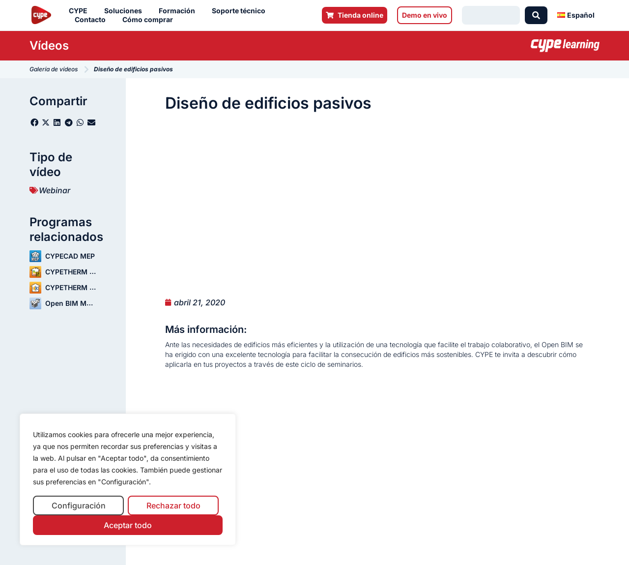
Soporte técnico (241, 10)
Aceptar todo (128, 525)
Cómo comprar (150, 19)
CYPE (80, 10)
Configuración (79, 505)
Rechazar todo (173, 505)
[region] (128, 480)
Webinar (54, 190)
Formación (179, 10)
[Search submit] (536, 15)
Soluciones (125, 10)
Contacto (93, 19)
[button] (34, 122)
